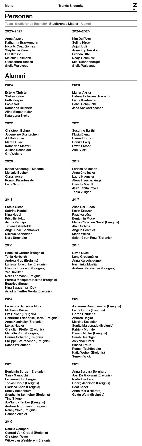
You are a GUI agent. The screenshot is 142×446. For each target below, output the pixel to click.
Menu (9, 6)
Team (9, 24)
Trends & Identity (71, 6)
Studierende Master (63, 24)
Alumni (86, 24)
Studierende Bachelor (31, 24)
